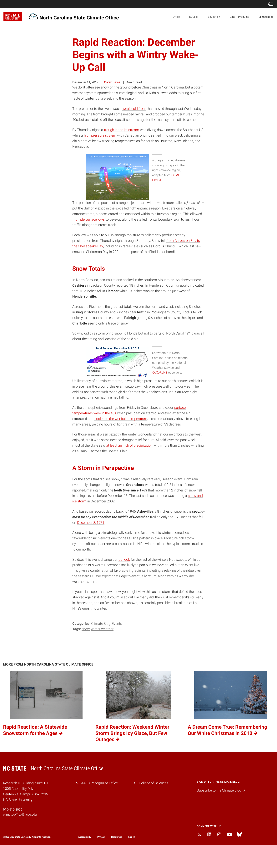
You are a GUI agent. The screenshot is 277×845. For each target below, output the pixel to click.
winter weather (102, 629)
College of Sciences (153, 783)
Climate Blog (266, 16)
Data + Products (239, 16)
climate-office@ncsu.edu (20, 814)
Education (214, 16)
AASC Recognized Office (99, 783)
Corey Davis (112, 82)
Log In (131, 837)
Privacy (101, 837)
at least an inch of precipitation (129, 445)
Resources (116, 837)
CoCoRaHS (159, 372)
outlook (124, 559)
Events (117, 623)
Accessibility (84, 837)
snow (86, 629)
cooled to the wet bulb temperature (120, 419)
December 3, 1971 (90, 523)
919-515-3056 (12, 809)
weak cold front (134, 109)
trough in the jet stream (121, 130)
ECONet (194, 16)
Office (176, 16)
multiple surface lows (89, 219)
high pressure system (100, 135)
